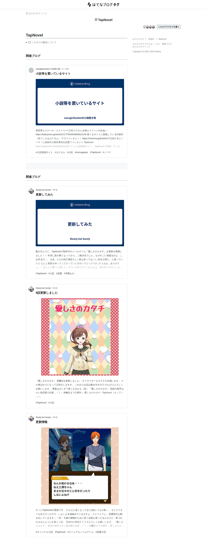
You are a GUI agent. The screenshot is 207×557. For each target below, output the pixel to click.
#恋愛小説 (101, 532)
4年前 (55, 288)
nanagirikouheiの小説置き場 (48, 69)
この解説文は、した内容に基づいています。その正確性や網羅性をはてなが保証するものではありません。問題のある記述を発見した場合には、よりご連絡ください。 (41, 43)
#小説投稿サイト (44, 152)
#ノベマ (107, 152)
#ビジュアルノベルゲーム (80, 532)
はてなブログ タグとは (143, 44)
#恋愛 (59, 273)
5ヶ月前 (65, 69)
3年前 (55, 190)
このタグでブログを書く (168, 27)
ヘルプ (157, 44)
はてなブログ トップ (36, 13)
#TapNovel (95, 152)
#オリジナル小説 (44, 532)
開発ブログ (167, 44)
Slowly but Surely (43, 190)
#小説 (70, 152)
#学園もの (69, 273)
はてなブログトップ (141, 47)
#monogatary (81, 152)
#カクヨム (60, 152)
